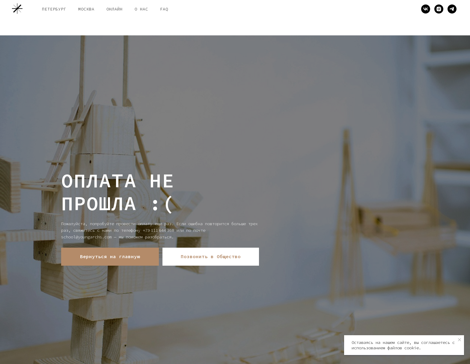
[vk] (425, 8)
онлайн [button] (114, 9)
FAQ (164, 9)
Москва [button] (86, 9)
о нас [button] (141, 9)
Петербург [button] (54, 9)
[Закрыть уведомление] (460, 340)
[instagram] (438, 8)
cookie (411, 348)
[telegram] (452, 8)
